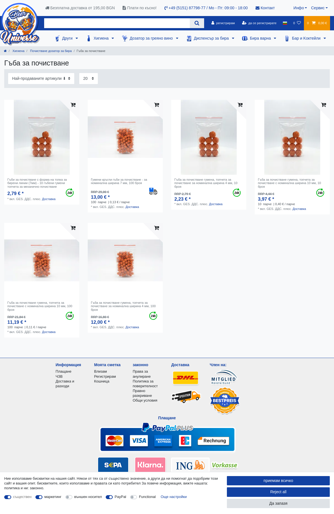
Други (68, 38)
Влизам (100, 371)
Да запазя (278, 503)
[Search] (197, 23)
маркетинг (53, 497)
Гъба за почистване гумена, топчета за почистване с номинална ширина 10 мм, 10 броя (289, 183)
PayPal (120, 497)
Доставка (48, 199)
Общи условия (145, 400)
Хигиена (102, 38)
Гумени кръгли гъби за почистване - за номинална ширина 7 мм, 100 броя (119, 181)
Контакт (265, 8)
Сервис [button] (317, 8)
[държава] (285, 23)
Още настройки (174, 497)
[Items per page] (88, 78)
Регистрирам (105, 376)
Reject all (278, 492)
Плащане (63, 371)
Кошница (101, 381)
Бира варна (261, 38)
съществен (22, 497)
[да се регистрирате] (259, 23)
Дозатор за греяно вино (152, 38)
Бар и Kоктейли (307, 38)
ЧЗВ (59, 376)
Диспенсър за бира (212, 38)
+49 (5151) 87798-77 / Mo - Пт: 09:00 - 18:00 (206, 8)
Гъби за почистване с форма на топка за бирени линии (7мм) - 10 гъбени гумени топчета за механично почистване (37, 183)
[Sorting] (41, 78)
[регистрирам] (223, 23)
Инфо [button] (299, 8)
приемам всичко (278, 480)
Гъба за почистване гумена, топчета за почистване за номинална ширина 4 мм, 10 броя (205, 183)
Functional (147, 497)
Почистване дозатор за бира (50, 51)
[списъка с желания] (297, 23)
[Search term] (117, 23)
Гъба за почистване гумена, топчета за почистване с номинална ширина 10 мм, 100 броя (39, 306)
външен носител (88, 497)
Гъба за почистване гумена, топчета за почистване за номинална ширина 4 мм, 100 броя (123, 306)
